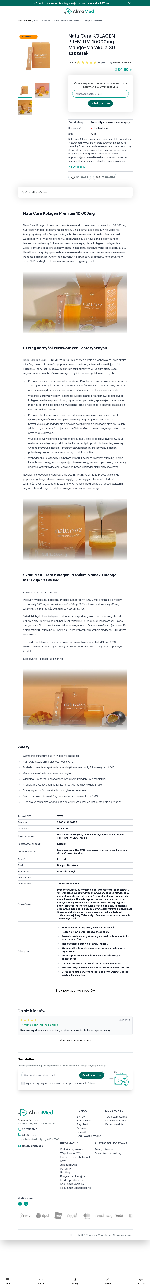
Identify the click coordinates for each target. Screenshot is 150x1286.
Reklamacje (84, 1120)
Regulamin (83, 1124)
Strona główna (24, 21)
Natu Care (63, 828)
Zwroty (81, 1116)
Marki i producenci (71, 1180)
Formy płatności (104, 1149)
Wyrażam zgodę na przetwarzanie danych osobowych (56, 1083)
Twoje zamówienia (116, 1116)
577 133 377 (27, 1129)
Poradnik (65, 1168)
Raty (63, 1160)
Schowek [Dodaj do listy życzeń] (79, 177)
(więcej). (92, 1083)
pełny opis (76, 167)
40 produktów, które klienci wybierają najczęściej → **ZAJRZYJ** (71, 3)
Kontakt (81, 1132)
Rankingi (65, 1172)
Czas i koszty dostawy (108, 1153)
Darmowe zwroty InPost (75, 1157)
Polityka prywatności (72, 1149)
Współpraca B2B (70, 1153)
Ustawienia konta (115, 1120)
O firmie (81, 1128)
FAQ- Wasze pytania (89, 1135)
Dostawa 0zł (28, 37)
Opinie (43, 192)
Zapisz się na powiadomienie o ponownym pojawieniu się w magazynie (100, 84)
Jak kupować (68, 1164)
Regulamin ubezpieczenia (75, 1187)
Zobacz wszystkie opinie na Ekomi (75, 1040)
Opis (23, 192)
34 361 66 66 (28, 1135)
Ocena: (72, 62)
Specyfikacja (33, 192)
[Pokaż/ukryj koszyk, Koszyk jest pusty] (141, 1281)
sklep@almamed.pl (31, 1146)
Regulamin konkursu (72, 1184)
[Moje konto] (108, 1281)
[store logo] (78, 11)
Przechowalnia (114, 1124)
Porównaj (105, 177)
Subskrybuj (100, 103)
